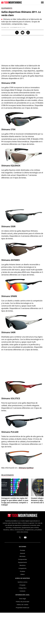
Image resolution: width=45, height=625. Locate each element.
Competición (22, 568)
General (22, 553)
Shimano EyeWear (26, 468)
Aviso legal (22, 598)
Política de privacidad (22, 601)
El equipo (22, 585)
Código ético (22, 588)
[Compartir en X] (17, 32)
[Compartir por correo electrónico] (22, 32)
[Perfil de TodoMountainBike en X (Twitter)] (20, 537)
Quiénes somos (22, 582)
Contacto (22, 591)
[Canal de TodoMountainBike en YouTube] (25, 537)
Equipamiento (22, 562)
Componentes (22, 559)
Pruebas (22, 571)
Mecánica (22, 565)
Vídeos (22, 574)
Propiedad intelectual (22, 607)
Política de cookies (22, 604)
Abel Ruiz (6, 27)
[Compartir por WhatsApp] (28, 32)
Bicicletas (22, 556)
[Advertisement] (22, 49)
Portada (22, 550)
